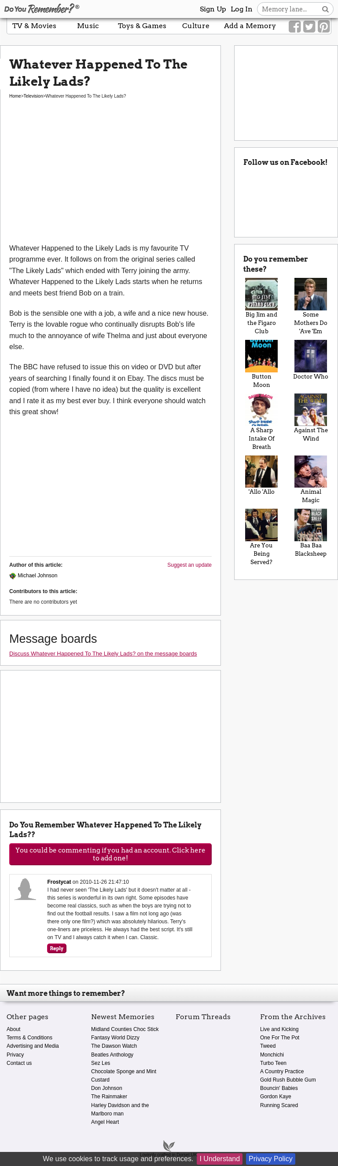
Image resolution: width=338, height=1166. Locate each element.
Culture (195, 26)
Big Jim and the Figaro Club (261, 306)
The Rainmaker (109, 1096)
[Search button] (325, 9)
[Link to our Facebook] (295, 27)
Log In (242, 9)
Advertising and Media (33, 1046)
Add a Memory (250, 26)
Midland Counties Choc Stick (124, 1029)
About (13, 1029)
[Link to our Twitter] (309, 27)
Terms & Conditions (29, 1038)
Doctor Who (311, 360)
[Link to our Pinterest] (324, 27)
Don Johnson (106, 1088)
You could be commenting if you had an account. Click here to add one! (110, 854)
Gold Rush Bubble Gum (288, 1080)
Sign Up (213, 9)
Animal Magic (311, 479)
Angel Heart (105, 1122)
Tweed (268, 1046)
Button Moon (261, 364)
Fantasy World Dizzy (115, 1038)
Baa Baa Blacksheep (311, 533)
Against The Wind (311, 418)
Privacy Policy (271, 1158)
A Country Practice (282, 1071)
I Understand (219, 1158)
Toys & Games (142, 26)
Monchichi (272, 1055)
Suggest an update (189, 565)
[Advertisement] (110, 176)
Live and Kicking (279, 1029)
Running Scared (279, 1105)
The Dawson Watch (114, 1046)
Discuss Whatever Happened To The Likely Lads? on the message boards (103, 653)
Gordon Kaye (275, 1096)
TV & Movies (34, 26)
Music (88, 26)
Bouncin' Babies (279, 1088)
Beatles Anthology (112, 1055)
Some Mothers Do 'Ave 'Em (311, 306)
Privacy (15, 1055)
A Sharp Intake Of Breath (261, 422)
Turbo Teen (273, 1063)
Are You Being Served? (261, 537)
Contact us (19, 1063)
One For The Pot (279, 1038)
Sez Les (100, 1063)
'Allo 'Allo (261, 475)
